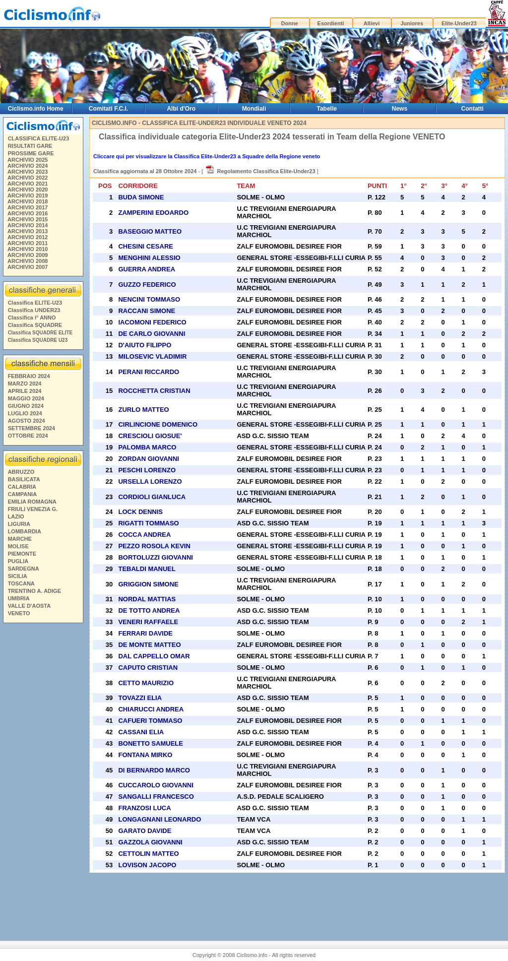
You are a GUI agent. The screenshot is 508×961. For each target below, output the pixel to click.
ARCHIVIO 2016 (27, 213)
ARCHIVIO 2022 (27, 178)
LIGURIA (19, 524)
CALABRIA (22, 487)
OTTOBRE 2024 (28, 436)
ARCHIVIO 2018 (27, 201)
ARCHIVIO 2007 (27, 267)
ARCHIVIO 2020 (27, 189)
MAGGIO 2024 (26, 398)
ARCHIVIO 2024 (27, 166)
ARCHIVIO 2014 (27, 225)
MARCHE (20, 539)
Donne (289, 23)
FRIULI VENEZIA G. (33, 509)
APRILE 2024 (25, 391)
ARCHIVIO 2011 (27, 243)
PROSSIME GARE (31, 153)
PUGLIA (18, 561)
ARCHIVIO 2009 (27, 255)
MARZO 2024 (25, 383)
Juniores (411, 23)
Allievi (372, 23)
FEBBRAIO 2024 (29, 376)
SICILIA (17, 576)
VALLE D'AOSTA (29, 606)
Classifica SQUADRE (35, 325)
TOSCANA (21, 583)
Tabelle (326, 108)
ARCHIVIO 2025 (27, 160)
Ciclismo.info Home (36, 108)
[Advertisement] (42, 778)
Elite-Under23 (459, 23)
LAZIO (16, 516)
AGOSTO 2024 (26, 421)
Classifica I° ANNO (32, 317)
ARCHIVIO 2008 (27, 261)
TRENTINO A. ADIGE (34, 591)
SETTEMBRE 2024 (31, 428)
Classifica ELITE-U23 (35, 303)
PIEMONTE (22, 554)
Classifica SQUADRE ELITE (40, 332)
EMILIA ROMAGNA (32, 502)
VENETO (19, 613)
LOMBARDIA (24, 531)
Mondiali (254, 108)
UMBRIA (19, 598)
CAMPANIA (22, 494)
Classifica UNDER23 (34, 310)
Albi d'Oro (181, 108)
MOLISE (18, 546)
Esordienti (331, 23)
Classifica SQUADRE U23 (38, 340)
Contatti (472, 108)
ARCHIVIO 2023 (27, 172)
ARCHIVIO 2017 (27, 207)
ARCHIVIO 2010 (27, 249)
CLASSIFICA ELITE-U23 (38, 138)
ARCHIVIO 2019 (27, 195)
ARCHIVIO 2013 (27, 231)
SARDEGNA (23, 569)
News (399, 108)
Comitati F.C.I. (108, 108)
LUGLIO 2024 (25, 413)
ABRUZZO (21, 472)
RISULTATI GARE (30, 146)
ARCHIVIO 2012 (27, 237)
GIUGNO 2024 (26, 406)
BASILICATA (24, 479)
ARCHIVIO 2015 (27, 219)
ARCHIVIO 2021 (27, 184)
